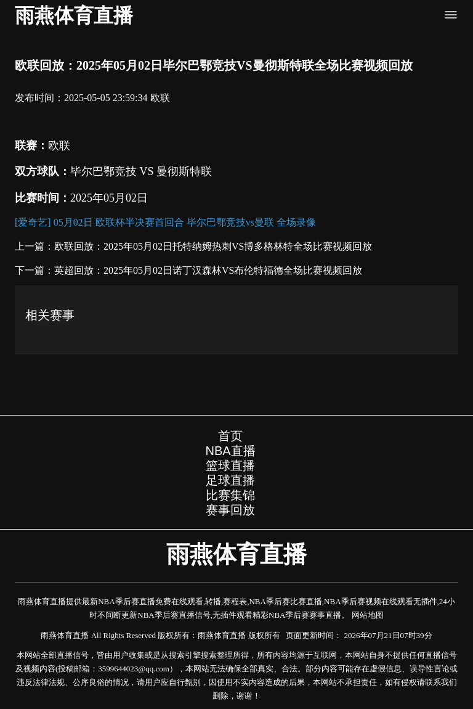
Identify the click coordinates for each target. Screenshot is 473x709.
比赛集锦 (230, 495)
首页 (230, 436)
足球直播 (230, 480)
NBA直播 (230, 450)
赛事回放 (230, 510)
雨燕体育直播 (74, 15)
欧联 (160, 97)
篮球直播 (230, 465)
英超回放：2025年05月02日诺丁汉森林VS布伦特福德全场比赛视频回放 (208, 270)
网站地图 (368, 615)
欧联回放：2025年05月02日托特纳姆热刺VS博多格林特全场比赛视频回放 (213, 246)
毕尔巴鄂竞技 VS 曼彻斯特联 (141, 171)
